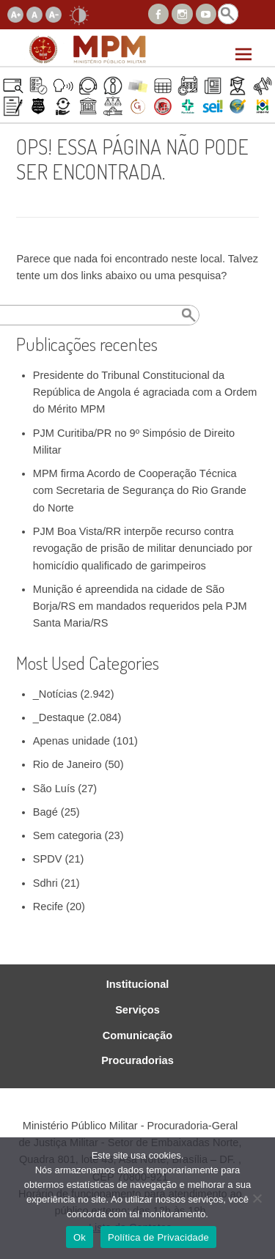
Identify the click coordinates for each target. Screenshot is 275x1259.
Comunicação (137, 1035)
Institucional (137, 984)
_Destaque (58, 717)
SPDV (47, 859)
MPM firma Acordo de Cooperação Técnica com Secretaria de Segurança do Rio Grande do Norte (139, 491)
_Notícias (55, 694)
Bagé (45, 812)
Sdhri (45, 883)
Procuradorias (137, 1060)
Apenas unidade (71, 741)
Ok (79, 1237)
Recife (48, 906)
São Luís (54, 788)
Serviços (137, 1010)
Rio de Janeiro (67, 764)
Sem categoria (67, 835)
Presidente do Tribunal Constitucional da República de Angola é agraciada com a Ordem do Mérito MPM (145, 392)
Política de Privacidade (158, 1237)
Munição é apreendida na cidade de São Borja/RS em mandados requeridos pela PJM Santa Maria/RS (140, 606)
